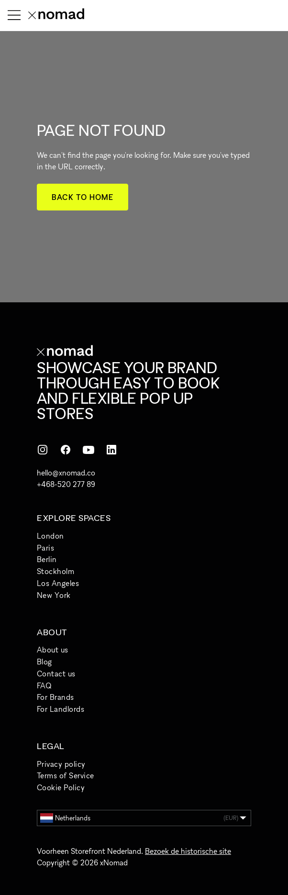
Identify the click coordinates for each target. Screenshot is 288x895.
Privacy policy (61, 764)
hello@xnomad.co (66, 472)
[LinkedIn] (111, 449)
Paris (45, 547)
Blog (44, 661)
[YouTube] (88, 449)
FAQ (44, 685)
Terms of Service (65, 775)
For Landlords (60, 709)
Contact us (56, 673)
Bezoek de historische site (188, 851)
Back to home (82, 197)
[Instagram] (42, 449)
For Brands (55, 697)
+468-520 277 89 (66, 484)
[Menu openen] (14, 15)
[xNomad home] (56, 15)
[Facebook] (65, 449)
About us (52, 649)
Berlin (47, 559)
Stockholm (55, 571)
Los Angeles (58, 583)
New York (54, 595)
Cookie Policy (61, 787)
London (50, 536)
